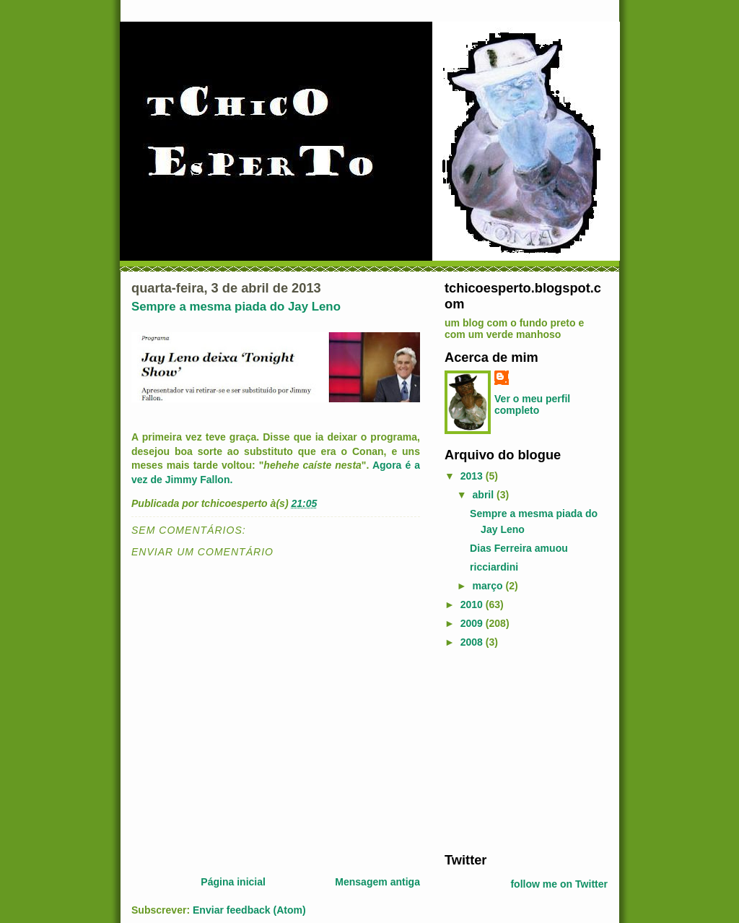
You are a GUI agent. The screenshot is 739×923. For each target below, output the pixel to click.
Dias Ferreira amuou (519, 548)
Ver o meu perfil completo (532, 404)
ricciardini (494, 567)
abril (485, 494)
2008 (473, 642)
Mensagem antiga (377, 882)
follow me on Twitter (559, 884)
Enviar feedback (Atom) (249, 910)
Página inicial (233, 882)
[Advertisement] (535, 750)
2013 (473, 476)
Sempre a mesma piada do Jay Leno (236, 306)
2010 (473, 604)
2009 (473, 623)
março (489, 586)
